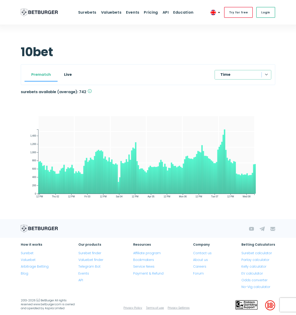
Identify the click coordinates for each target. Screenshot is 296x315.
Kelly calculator (253, 266)
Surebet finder (89, 253)
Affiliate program (147, 253)
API (165, 12)
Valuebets (112, 12)
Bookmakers (143, 260)
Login (265, 12)
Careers (199, 266)
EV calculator (252, 273)
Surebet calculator (256, 253)
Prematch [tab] (41, 74)
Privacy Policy (132, 308)
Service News (143, 266)
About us (200, 260)
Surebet (27, 253)
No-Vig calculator (255, 287)
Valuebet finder (90, 260)
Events (133, 12)
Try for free (238, 12)
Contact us (202, 253)
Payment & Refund (148, 273)
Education (182, 12)
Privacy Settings (179, 308)
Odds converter (254, 280)
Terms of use (155, 308)
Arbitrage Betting (35, 266)
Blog (24, 273)
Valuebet (28, 260)
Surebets (88, 12)
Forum (198, 273)
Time (225, 74)
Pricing (151, 12)
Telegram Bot (89, 266)
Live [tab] (68, 74)
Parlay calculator (255, 260)
